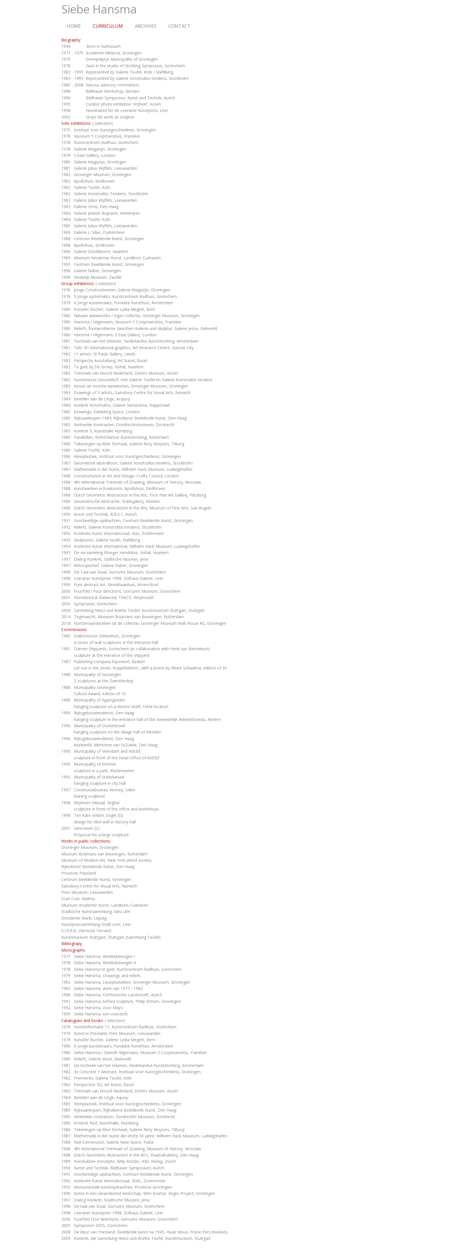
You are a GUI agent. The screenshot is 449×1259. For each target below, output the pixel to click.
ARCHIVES (145, 26)
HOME (74, 26)
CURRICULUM (108, 26)
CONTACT (179, 26)
